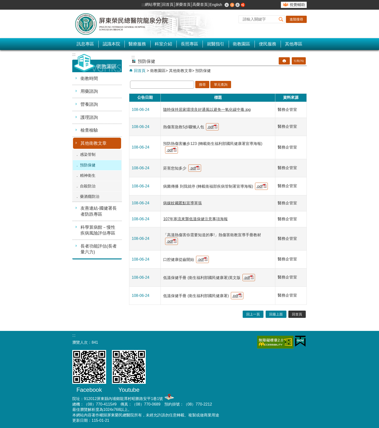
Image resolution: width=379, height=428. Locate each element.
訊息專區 (85, 44)
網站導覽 (152, 4)
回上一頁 (253, 314)
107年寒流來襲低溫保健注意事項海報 (195, 219)
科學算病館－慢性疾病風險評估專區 (97, 230)
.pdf (212, 126)
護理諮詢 (89, 117)
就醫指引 (215, 44)
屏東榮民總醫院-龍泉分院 (121, 24)
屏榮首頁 (183, 4)
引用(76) (299, 60)
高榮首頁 (200, 4)
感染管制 (87, 154)
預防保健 (87, 165)
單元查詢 (220, 84)
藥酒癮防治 (89, 196)
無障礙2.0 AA (275, 342)
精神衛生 (87, 175)
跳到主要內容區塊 (2, 2)
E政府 (300, 341)
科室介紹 (163, 44)
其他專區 (293, 44)
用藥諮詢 (89, 91)
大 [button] (237, 5)
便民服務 (267, 44)
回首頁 (168, 4)
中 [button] (232, 5)
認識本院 (111, 44)
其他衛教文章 (93, 143)
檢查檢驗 (89, 130)
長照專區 (189, 44)
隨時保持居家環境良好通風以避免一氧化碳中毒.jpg (207, 109)
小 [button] (227, 5)
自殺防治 (87, 186)
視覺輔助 (297, 5)
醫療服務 (137, 44)
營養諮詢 (89, 104)
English (216, 5)
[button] (281, 19)
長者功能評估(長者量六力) (98, 249)
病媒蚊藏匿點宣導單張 (182, 203)
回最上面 (276, 314)
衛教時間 (89, 78)
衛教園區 (241, 44)
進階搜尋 (296, 19)
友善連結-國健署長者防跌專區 (98, 211)
